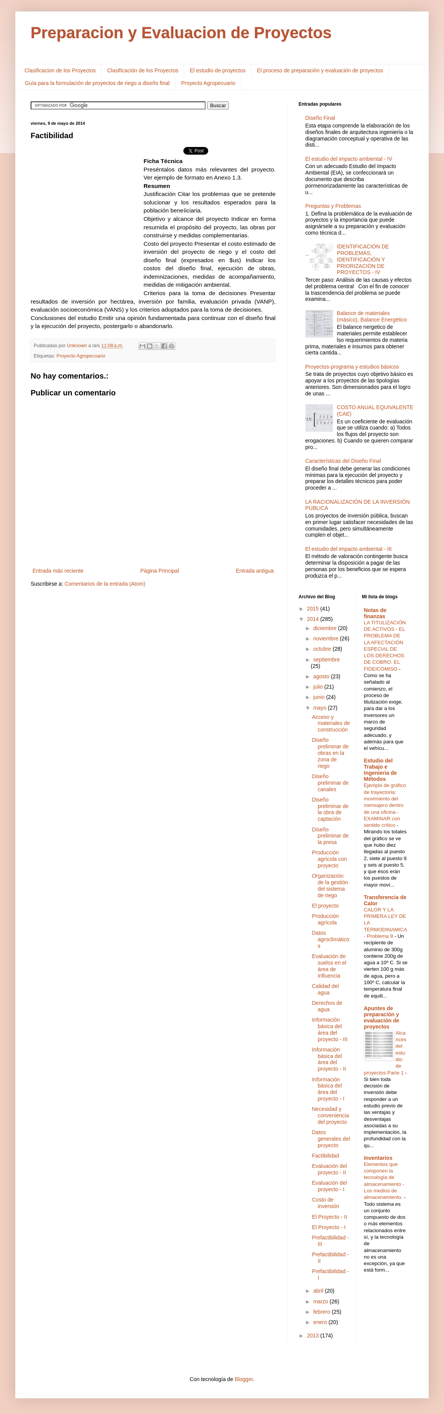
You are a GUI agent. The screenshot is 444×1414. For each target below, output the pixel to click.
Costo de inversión (325, 1203)
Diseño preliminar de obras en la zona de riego (330, 753)
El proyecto (325, 906)
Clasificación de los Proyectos (142, 70)
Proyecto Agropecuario (208, 83)
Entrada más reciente (58, 571)
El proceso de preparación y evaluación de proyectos (320, 70)
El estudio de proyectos (218, 70)
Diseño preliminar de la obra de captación (330, 809)
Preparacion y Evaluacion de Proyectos (181, 33)
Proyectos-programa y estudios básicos (352, 367)
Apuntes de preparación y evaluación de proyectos (382, 1017)
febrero (322, 1312)
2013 (313, 1335)
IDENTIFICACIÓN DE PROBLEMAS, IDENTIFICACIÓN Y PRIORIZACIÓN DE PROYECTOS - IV (363, 259)
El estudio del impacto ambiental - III (348, 549)
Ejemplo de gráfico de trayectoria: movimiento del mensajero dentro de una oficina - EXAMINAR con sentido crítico (385, 805)
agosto (322, 676)
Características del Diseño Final (343, 461)
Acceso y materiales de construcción (331, 723)
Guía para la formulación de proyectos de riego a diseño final (97, 83)
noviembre (326, 638)
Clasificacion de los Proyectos (60, 70)
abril (319, 1291)
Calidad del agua (325, 989)
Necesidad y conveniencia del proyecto (330, 1115)
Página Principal (159, 571)
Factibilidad (325, 1156)
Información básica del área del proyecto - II (329, 1059)
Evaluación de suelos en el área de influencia (329, 965)
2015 (313, 609)
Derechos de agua (327, 1006)
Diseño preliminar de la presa (330, 836)
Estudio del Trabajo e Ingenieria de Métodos (380, 770)
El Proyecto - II (329, 1217)
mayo (320, 708)
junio (319, 697)
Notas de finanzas (375, 613)
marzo (321, 1301)
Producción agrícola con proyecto (329, 859)
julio (318, 687)
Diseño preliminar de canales (330, 782)
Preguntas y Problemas (333, 206)
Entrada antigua (255, 571)
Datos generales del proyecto (331, 1138)
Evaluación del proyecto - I (329, 1186)
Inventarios (378, 1158)
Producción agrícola (325, 919)
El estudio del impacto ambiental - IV (348, 159)
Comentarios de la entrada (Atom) (105, 584)
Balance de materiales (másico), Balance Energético (372, 316)
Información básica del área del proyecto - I (328, 1089)
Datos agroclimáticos (330, 939)
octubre (323, 649)
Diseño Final (320, 118)
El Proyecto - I (329, 1227)
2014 (313, 619)
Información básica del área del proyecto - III (330, 1029)
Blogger (244, 1379)
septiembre (326, 659)
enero (320, 1322)
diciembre (325, 628)
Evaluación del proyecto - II (329, 1169)
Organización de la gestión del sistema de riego (330, 885)
